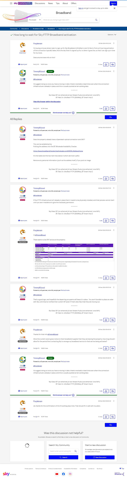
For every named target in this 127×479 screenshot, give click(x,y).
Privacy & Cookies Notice (55, 468)
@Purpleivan (37, 79)
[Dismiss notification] (114, 8)
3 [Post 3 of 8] (36, 220)
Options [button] (110, 35)
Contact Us (91, 468)
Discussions (40, 3)
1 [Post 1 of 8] (36, 64)
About (65, 3)
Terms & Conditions (40, 468)
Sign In (113, 3)
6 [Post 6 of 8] (36, 348)
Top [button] (122, 468)
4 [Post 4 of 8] (36, 277)
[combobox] (67, 20)
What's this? (22, 53)
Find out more (65, 75)
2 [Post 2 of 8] (36, 178)
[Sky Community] (23, 3)
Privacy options (29, 468)
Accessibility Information (70, 468)
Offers (73, 3)
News (50, 3)
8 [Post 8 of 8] (36, 416)
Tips (57, 3)
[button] (114, 43)
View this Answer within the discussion (47, 102)
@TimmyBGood (40, 235)
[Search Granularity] (35, 20)
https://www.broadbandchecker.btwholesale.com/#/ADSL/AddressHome (58, 151)
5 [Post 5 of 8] (36, 320)
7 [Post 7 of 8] (36, 108)
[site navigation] (11, 3)
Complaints (83, 468)
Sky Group (99, 468)
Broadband (63, 13)
